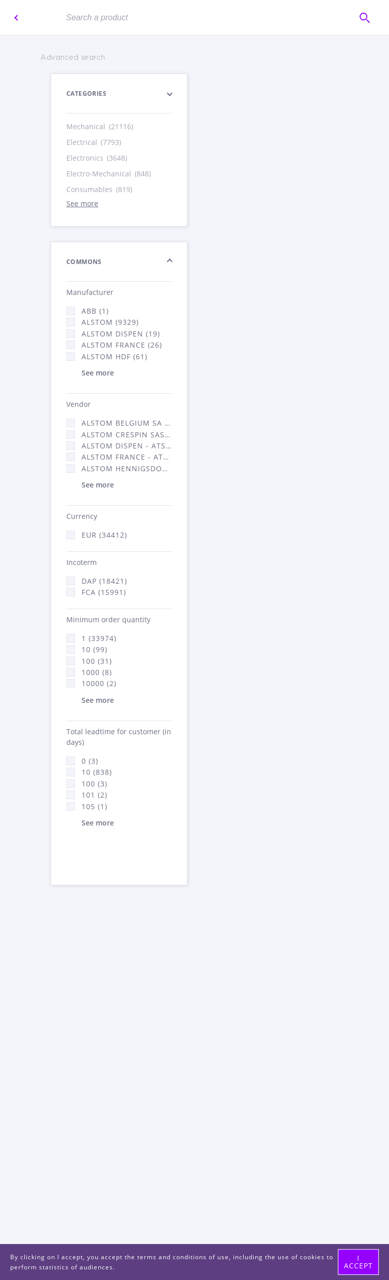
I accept (358, 1261)
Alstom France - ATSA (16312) (127, 457)
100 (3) (94, 783)
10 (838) (97, 772)
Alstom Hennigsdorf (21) (127, 468)
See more (82, 203)
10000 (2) (99, 683)
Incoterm (81, 562)
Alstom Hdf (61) (114, 356)
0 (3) (90, 761)
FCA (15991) (104, 592)
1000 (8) (97, 672)
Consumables (100, 189)
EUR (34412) (104, 535)
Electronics (97, 158)
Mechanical (100, 126)
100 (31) (97, 661)
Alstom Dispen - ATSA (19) (127, 445)
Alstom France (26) (122, 345)
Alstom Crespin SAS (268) (127, 434)
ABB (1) (95, 311)
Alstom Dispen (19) (121, 333)
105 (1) (94, 806)
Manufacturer (89, 292)
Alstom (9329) (110, 322)
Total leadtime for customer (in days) (118, 737)
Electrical (94, 142)
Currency (81, 516)
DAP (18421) (104, 581)
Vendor (78, 404)
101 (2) (94, 795)
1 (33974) (99, 638)
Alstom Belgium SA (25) (127, 423)
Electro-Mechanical (109, 173)
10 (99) (94, 649)
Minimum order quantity (108, 619)
